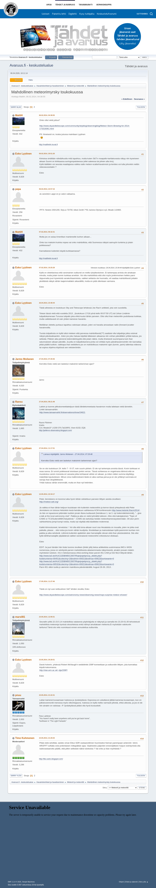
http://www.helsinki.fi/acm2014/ (126, 510)
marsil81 (20, 617)
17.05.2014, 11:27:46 (47, 581)
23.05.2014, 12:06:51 (47, 617)
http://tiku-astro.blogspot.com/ (51, 759)
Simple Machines (28, 882)
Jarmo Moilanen (24, 359)
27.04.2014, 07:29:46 (47, 359)
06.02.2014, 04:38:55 (47, 115)
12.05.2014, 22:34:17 (47, 494)
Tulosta (141, 107)
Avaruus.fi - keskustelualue (31, 65)
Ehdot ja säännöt (131, 882)
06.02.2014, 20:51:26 (47, 153)
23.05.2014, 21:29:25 (47, 738)
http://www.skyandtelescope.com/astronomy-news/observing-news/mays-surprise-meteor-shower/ (83, 595)
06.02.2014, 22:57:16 (47, 189)
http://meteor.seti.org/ (48, 502)
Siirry (105, 787)
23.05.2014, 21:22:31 (47, 695)
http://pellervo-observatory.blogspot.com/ (55, 430)
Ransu (19, 401)
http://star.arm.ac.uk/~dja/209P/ (53, 670)
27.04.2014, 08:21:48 (47, 402)
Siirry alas (16, 107)
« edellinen (126, 99)
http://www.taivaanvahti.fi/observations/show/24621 (62, 412)
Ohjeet (121, 882)
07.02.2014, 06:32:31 (47, 232)
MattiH (19, 115)
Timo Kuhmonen (24, 738)
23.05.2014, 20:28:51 (47, 660)
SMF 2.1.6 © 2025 (14, 882)
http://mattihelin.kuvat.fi (48, 145)
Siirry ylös (16, 776)
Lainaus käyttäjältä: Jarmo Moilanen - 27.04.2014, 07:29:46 (67, 454)
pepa (18, 189)
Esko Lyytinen (23, 153)
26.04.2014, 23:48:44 (47, 303)
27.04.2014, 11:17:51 (47, 448)
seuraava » (139, 99)
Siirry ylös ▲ (143, 882)
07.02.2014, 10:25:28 (47, 267)
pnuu (18, 695)
